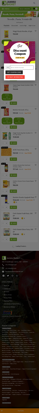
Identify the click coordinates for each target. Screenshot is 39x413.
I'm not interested (15, 77)
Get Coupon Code (14, 72)
